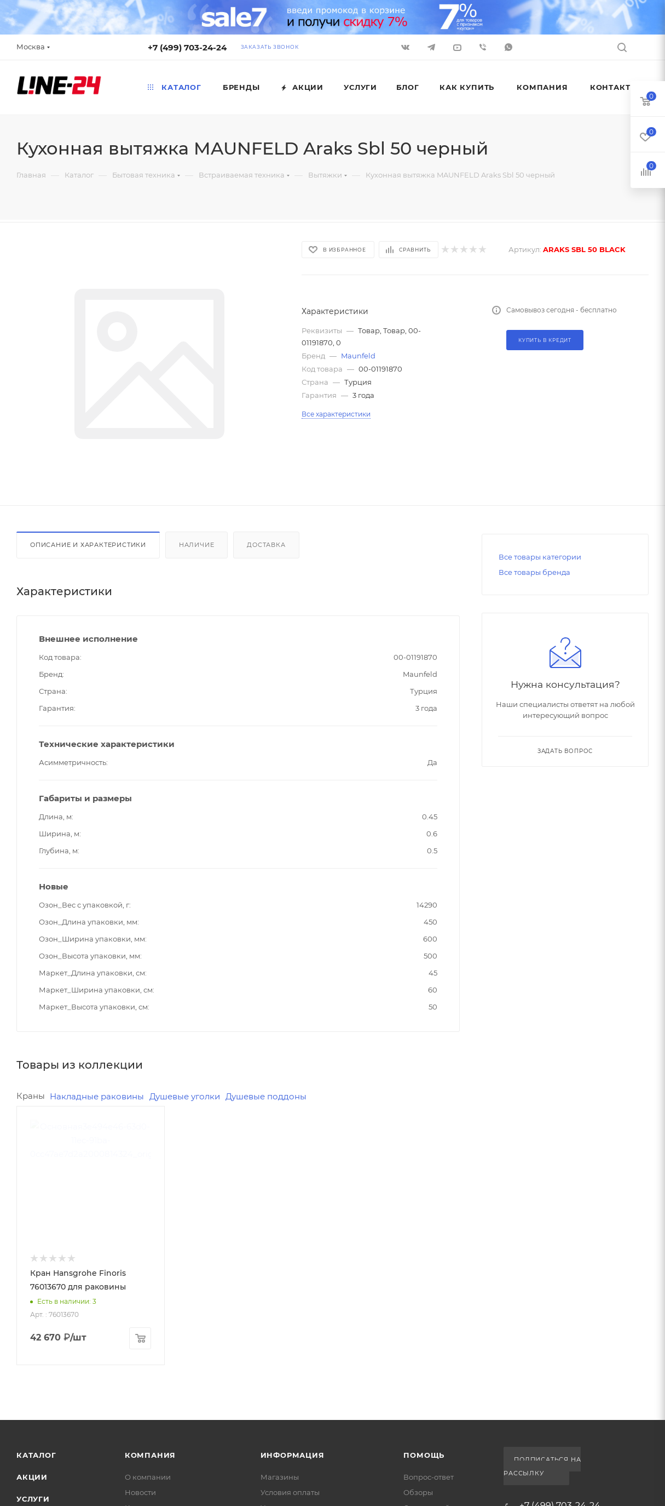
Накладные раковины (97, 1096)
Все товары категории (540, 556)
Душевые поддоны (266, 1096)
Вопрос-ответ (428, 1477)
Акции (32, 1477)
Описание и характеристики (88, 545)
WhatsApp (508, 47)
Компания (150, 1455)
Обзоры (418, 1492)
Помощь (423, 1455)
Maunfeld (358, 355)
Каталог (36, 1455)
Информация (293, 1455)
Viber (482, 47)
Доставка (266, 545)
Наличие (197, 545)
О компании (148, 1477)
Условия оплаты (290, 1492)
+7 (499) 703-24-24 (187, 47)
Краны (30, 1096)
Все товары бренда (534, 572)
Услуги (33, 1498)
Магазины (280, 1477)
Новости (140, 1492)
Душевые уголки (184, 1096)
